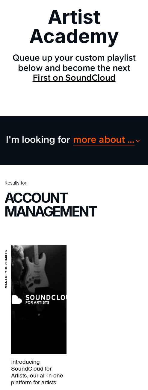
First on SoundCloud (74, 78)
